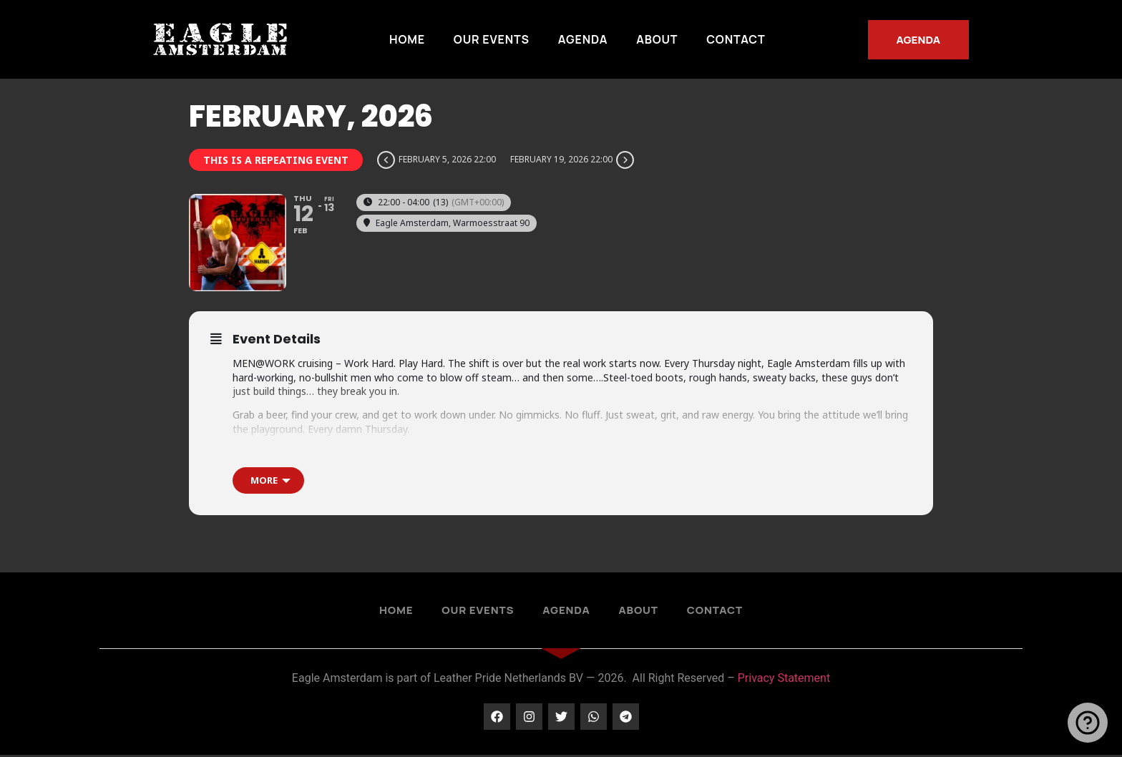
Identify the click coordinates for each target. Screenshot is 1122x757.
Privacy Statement (784, 681)
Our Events (492, 39)
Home (407, 39)
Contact (735, 39)
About (657, 39)
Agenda (583, 39)
